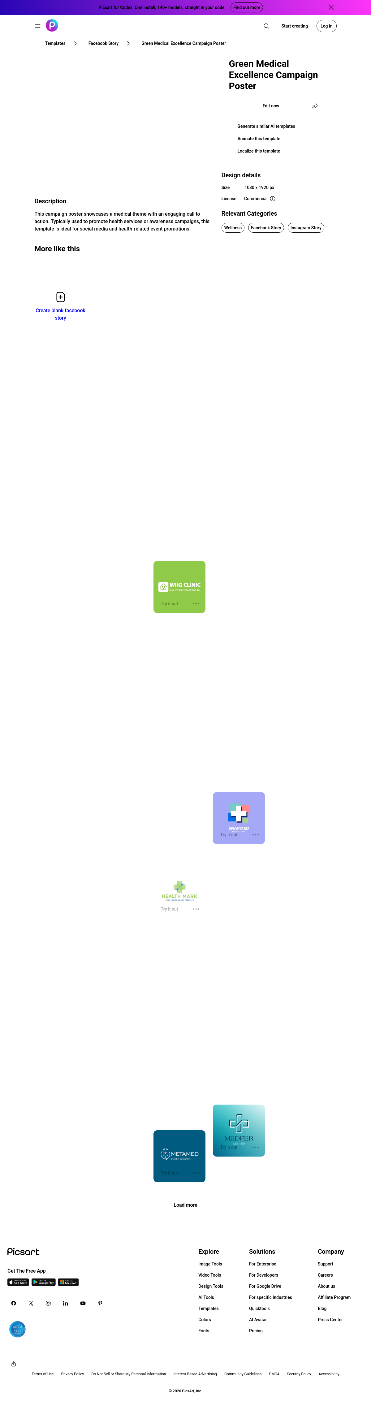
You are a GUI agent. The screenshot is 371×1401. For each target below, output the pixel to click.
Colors (204, 1319)
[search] (266, 26)
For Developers (263, 1275)
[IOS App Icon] (18, 1284)
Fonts (203, 1330)
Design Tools (210, 1286)
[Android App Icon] (44, 1284)
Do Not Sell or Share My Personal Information (128, 1374)
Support (325, 1263)
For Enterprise (262, 1263)
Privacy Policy (72, 1374)
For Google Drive (265, 1286)
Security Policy (299, 1374)
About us (326, 1286)
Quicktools (259, 1308)
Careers (325, 1275)
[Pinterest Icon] (100, 1303)
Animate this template (259, 138)
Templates (208, 1308)
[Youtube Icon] (83, 1303)
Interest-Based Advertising (195, 1374)
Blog (322, 1308)
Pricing (256, 1330)
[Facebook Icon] (13, 1303)
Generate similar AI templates (267, 126)
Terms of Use (43, 1374)
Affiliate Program (334, 1297)
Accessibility (329, 1374)
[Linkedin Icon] (65, 1303)
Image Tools (210, 1263)
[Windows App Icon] (68, 1284)
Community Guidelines (242, 1374)
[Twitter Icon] (31, 1303)
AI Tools (206, 1297)
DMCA (274, 1374)
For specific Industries (270, 1297)
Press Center (330, 1319)
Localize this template (259, 151)
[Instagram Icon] (48, 1303)
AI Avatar (258, 1319)
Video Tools (209, 1275)
